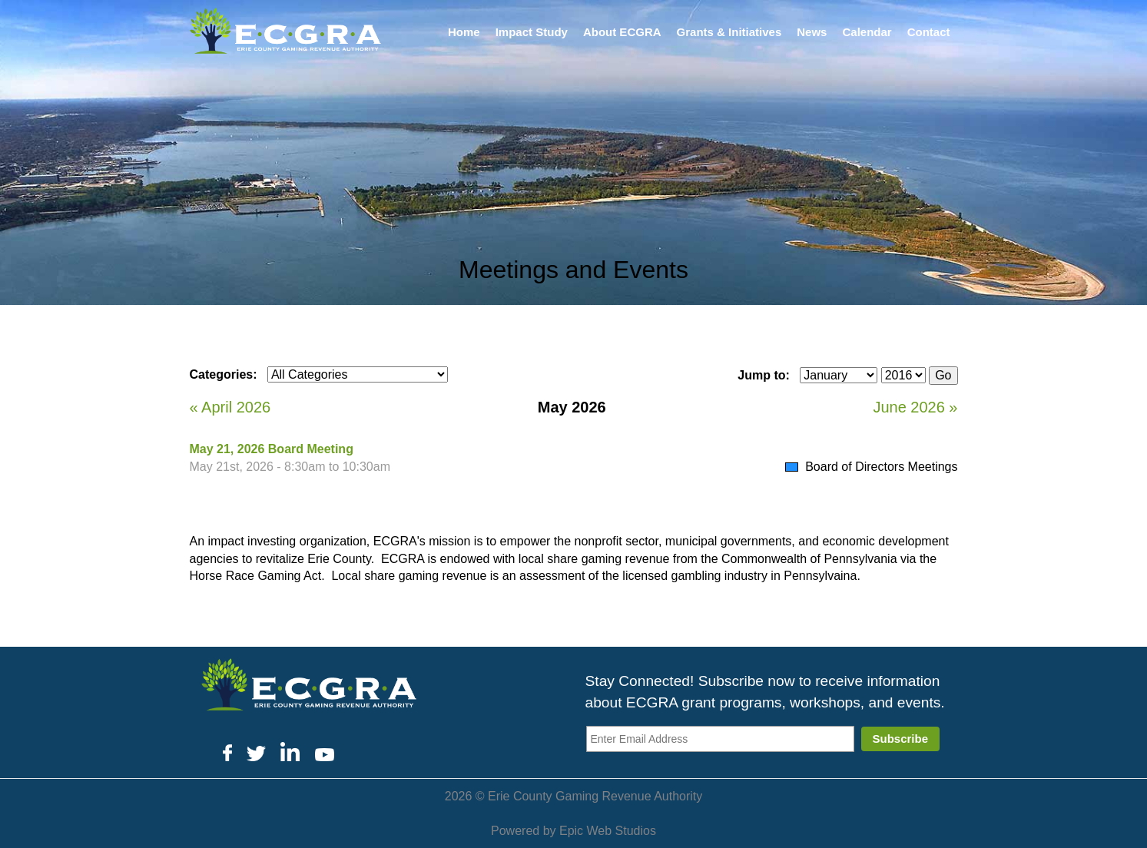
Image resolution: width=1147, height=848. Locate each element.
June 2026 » (915, 407)
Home (464, 31)
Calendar (866, 31)
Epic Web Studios (607, 830)
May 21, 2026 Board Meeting (271, 448)
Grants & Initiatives (729, 31)
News (812, 31)
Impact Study (532, 31)
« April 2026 (230, 407)
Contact (928, 31)
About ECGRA (622, 31)
